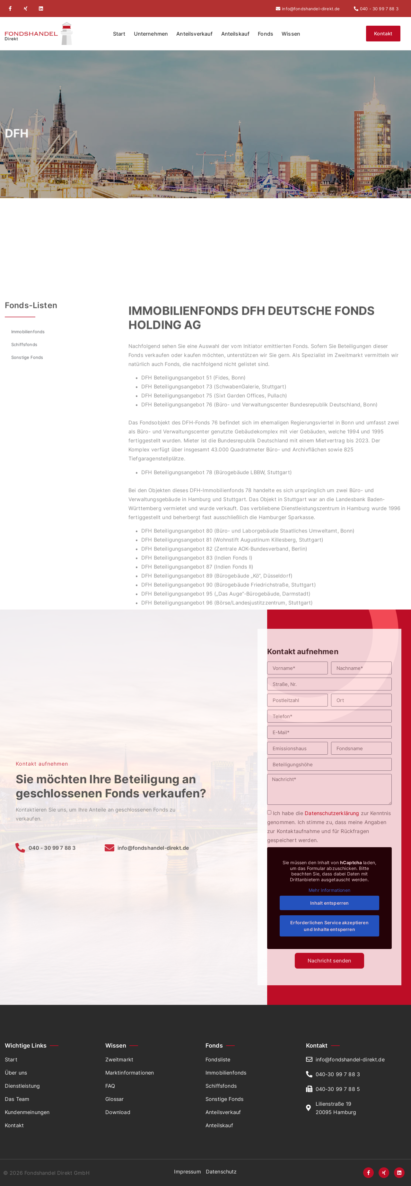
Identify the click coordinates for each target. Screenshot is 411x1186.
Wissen (291, 34)
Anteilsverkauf (194, 34)
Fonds (265, 34)
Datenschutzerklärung (332, 813)
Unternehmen (151, 34)
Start (119, 34)
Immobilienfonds (28, 590)
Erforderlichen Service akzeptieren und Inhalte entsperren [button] (329, 926)
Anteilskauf (235, 34)
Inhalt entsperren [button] (329, 903)
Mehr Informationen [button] (329, 890)
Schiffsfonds (24, 603)
